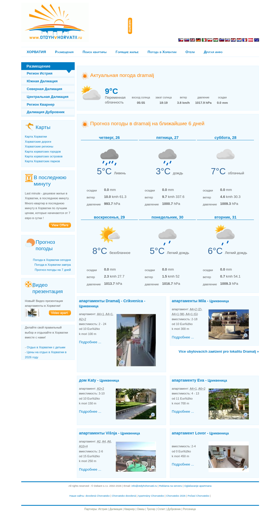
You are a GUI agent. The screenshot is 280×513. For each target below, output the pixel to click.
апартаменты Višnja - (109, 433)
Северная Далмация (44, 89)
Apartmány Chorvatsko (151, 495)
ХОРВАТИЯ (36, 52)
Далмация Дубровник (46, 112)
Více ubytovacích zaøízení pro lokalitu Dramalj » (219, 351)
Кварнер (129, 509)
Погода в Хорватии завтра (52, 264)
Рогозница (189, 509)
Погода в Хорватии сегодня (52, 259)
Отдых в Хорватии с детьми (46, 347)
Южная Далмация (42, 81)
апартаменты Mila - (200, 301)
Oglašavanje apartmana (198, 485)
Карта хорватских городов (43, 151)
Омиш (141, 509)
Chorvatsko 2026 (175, 495)
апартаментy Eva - (199, 380)
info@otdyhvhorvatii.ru (144, 485)
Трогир (151, 509)
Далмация (115, 509)
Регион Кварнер (41, 104)
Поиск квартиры (94, 52)
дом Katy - (99, 380)
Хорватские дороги (38, 141)
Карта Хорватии (36, 136)
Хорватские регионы (39, 146)
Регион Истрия (40, 73)
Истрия (102, 509)
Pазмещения (64, 52)
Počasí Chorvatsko (198, 495)
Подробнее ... (90, 342)
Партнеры (90, 509)
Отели (190, 52)
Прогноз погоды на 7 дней (53, 269)
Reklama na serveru (170, 485)
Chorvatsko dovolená (124, 495)
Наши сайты (76, 495)
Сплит (161, 509)
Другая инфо (213, 52)
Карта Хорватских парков (42, 161)
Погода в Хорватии (162, 52)
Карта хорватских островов (44, 156)
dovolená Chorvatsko (97, 495)
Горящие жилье (127, 52)
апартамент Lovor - (200, 433)
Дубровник (174, 509)
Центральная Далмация (48, 97)
